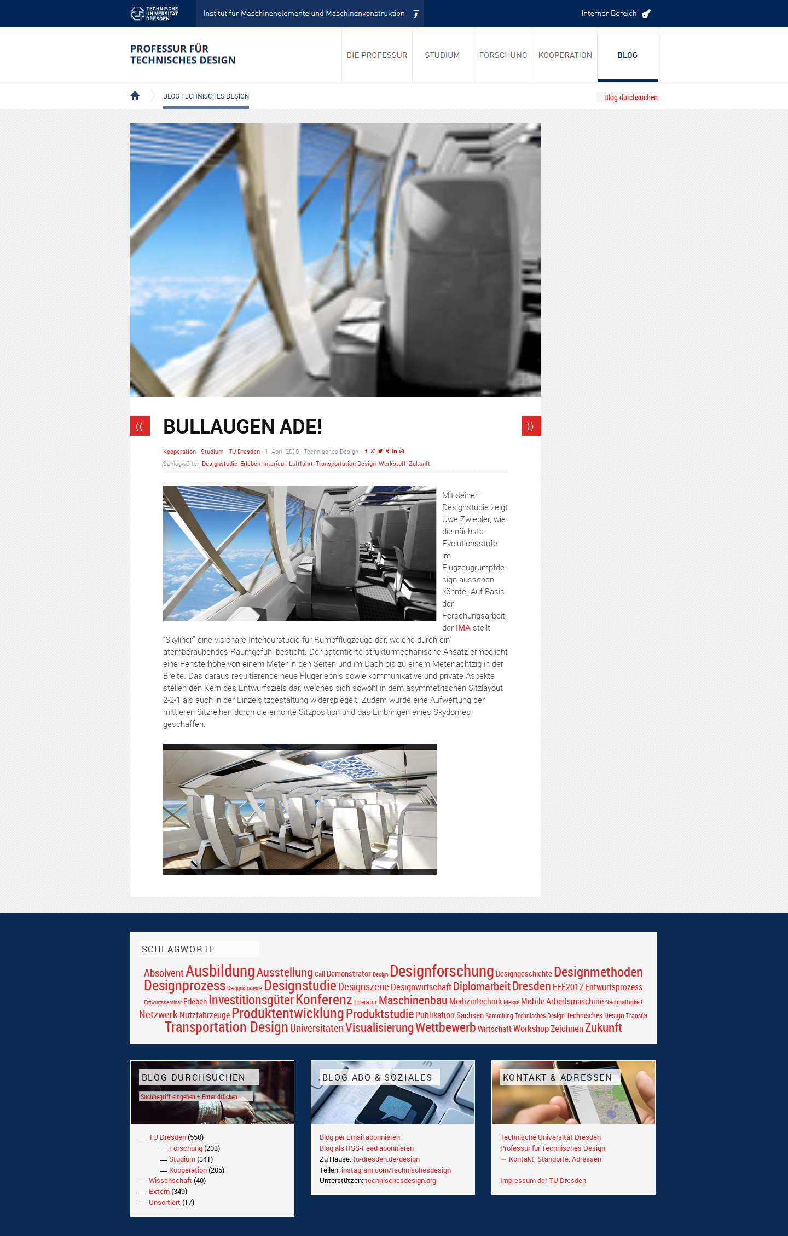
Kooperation (179, 451)
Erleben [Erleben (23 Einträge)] (195, 1001)
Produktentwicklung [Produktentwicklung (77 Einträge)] (287, 1013)
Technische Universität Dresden (550, 1137)
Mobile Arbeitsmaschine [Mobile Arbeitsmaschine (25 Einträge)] (562, 1001)
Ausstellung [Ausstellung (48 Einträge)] (285, 972)
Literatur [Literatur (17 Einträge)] (365, 1002)
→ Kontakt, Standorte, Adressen (550, 1159)
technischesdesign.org (400, 1180)
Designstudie (219, 463)
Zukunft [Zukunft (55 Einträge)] (603, 1027)
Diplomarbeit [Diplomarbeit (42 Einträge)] (482, 986)
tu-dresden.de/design (386, 1159)
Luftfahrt (301, 463)
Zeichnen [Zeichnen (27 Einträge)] (567, 1029)
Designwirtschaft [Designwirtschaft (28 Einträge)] (421, 986)
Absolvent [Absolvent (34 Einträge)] (164, 972)
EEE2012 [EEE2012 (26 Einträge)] (568, 987)
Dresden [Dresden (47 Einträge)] (531, 986)
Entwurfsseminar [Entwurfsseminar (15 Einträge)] (163, 1002)
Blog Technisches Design (197, 86)
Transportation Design (346, 463)
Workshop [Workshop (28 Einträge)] (531, 1028)
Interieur (274, 463)
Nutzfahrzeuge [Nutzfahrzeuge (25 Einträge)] (204, 1015)
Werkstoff (392, 463)
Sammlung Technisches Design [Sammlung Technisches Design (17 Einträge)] (525, 1015)
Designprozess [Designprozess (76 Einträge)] (184, 985)
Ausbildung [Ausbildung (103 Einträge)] (220, 970)
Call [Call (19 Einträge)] (320, 974)
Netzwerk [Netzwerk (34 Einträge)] (158, 1014)
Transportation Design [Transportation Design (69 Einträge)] (226, 1026)
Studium (212, 451)
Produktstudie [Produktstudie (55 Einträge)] (380, 1013)
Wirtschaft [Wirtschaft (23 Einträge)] (495, 1028)
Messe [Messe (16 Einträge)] (511, 1002)
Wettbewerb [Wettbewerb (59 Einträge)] (445, 1027)
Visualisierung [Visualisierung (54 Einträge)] (379, 1027)
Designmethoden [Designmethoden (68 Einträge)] (598, 971)
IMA (463, 627)
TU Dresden (244, 451)
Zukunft (419, 463)
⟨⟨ (139, 425)
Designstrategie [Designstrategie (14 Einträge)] (244, 988)
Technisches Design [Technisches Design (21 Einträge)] (595, 1015)
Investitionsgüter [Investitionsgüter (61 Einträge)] (251, 999)
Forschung (185, 1148)
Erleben (250, 463)
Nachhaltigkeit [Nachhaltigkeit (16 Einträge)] (624, 1002)
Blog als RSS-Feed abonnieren (367, 1148)
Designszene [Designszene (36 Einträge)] (363, 986)
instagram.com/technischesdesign (396, 1170)
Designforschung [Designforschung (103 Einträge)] (442, 970)
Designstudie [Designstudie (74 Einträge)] (300, 985)
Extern (159, 1191)
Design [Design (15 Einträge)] (380, 974)
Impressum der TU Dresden (543, 1180)
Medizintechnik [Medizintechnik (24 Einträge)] (475, 1001)
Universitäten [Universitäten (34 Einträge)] (317, 1028)
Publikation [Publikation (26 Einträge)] (435, 1015)
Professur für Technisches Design (552, 1148)
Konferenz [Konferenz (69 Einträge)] (324, 999)
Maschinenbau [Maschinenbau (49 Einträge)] (413, 1000)
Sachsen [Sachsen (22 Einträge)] (470, 1015)
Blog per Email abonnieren (360, 1137)
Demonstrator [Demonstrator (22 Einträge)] (349, 973)
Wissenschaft (170, 1180)
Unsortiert (165, 1202)
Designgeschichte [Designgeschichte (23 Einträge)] (524, 973)
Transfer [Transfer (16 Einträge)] (637, 1016)
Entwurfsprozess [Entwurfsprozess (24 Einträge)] (613, 987)
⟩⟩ (530, 425)
